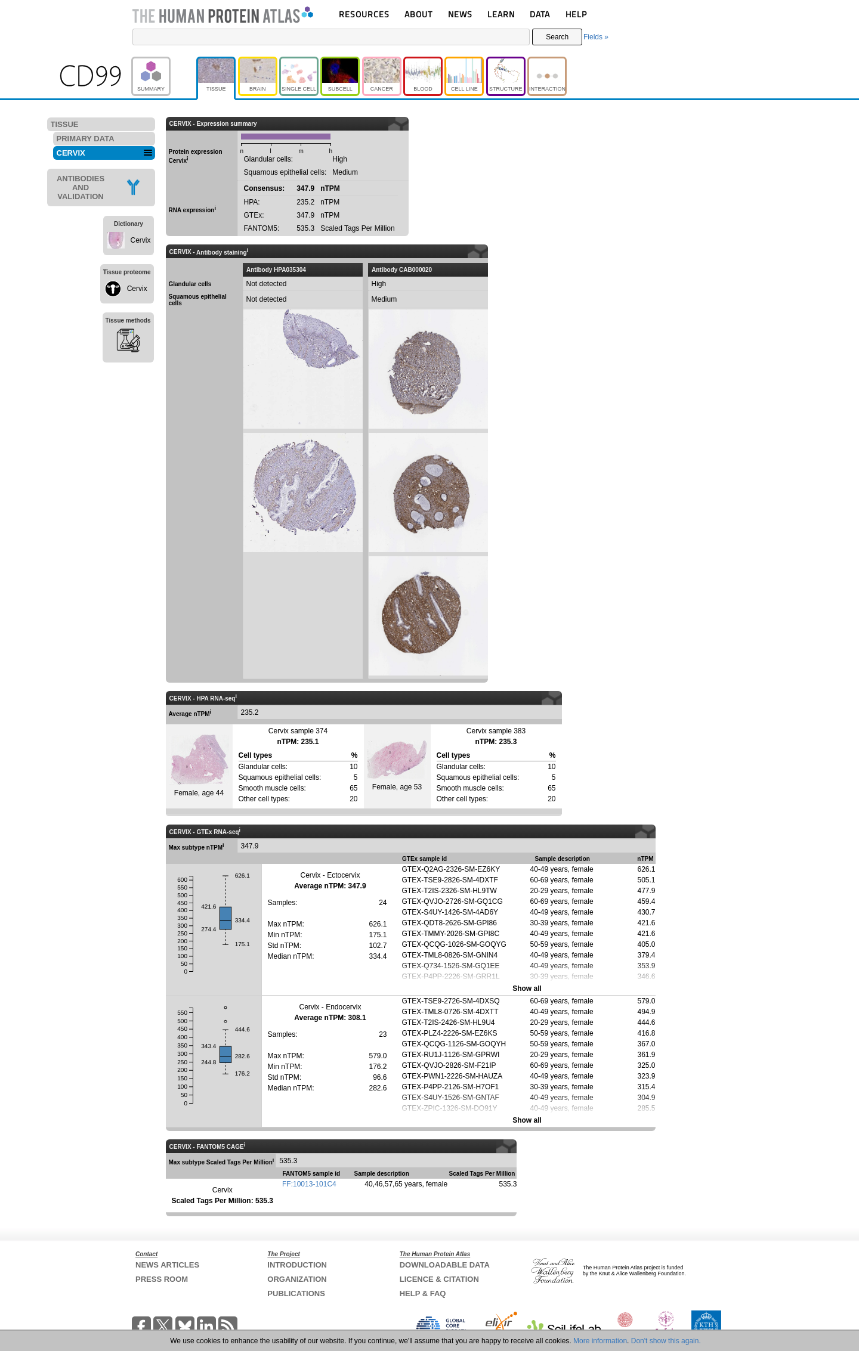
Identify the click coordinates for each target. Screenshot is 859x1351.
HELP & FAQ (423, 1293)
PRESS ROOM (161, 1279)
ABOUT (418, 14)
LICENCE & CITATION (439, 1279)
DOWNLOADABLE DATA (445, 1264)
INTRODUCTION (297, 1264)
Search (557, 37)
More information (600, 1341)
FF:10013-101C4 (309, 1184)
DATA (540, 14)
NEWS (460, 14)
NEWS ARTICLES (167, 1264)
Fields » (595, 37)
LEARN (501, 14)
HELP (576, 14)
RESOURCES (364, 14)
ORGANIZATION (296, 1279)
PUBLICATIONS (296, 1293)
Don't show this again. (666, 1341)
